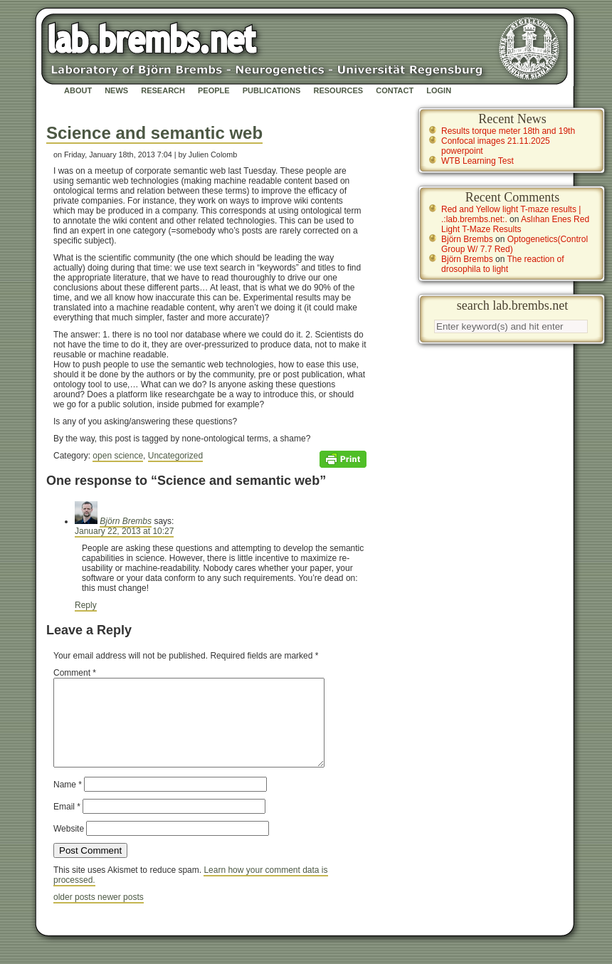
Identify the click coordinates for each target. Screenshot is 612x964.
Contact (394, 90)
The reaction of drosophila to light (502, 264)
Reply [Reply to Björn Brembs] (86, 605)
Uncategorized (175, 456)
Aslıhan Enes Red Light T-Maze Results (515, 224)
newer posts (120, 914)
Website (68, 846)
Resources (338, 90)
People (214, 90)
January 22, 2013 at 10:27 (124, 531)
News (116, 90)
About (78, 90)
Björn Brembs (126, 521)
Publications (272, 90)
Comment (74, 673)
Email (66, 824)
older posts (75, 914)
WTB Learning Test (477, 161)
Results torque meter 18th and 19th (508, 131)
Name (67, 802)
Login (438, 90)
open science (118, 456)
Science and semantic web (154, 132)
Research (163, 90)
